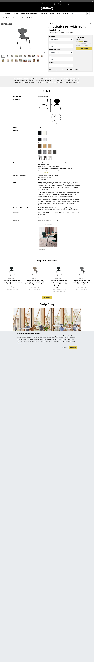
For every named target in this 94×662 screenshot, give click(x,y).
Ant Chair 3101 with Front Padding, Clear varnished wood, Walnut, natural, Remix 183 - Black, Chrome (59, 283)
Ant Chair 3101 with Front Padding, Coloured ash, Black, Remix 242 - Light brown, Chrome (35, 282)
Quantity (51, 62)
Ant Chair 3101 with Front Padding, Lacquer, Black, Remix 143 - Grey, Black (82, 282)
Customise (64, 347)
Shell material (52, 36)
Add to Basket (84, 48)
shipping (80, 41)
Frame (51, 56)
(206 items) (26, 17)
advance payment (56, 70)
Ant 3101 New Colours (47, 173)
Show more (47, 297)
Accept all (73, 347)
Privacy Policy (21, 343)
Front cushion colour (54, 49)
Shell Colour (52, 43)
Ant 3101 (62, 171)
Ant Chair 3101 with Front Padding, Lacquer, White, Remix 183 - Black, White (12, 282)
